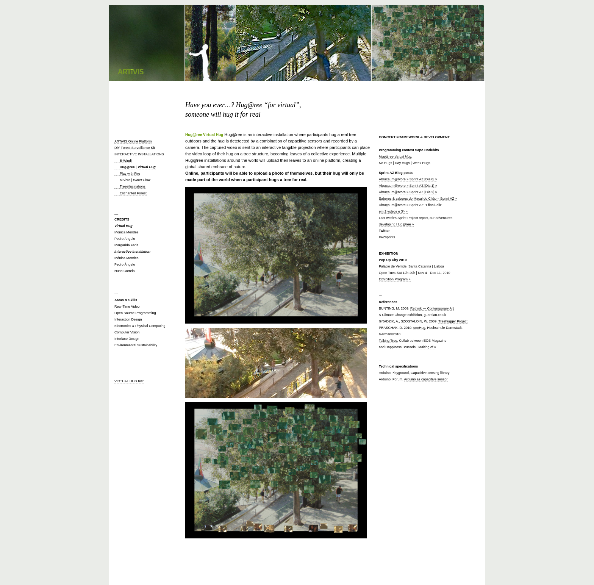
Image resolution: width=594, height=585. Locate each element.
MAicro (125, 180)
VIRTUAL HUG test (129, 381)
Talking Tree (388, 341)
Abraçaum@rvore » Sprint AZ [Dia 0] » (408, 179)
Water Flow (141, 180)
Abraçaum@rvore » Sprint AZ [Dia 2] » (408, 192)
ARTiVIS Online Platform (133, 141)
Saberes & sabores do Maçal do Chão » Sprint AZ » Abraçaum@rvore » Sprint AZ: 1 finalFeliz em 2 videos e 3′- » (418, 205)
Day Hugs (402, 163)
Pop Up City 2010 (393, 260)
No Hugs (385, 163)
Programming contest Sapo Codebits (409, 150)
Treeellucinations (132, 186)
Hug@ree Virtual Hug (395, 156)
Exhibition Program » (395, 279)
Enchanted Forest (133, 193)
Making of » (427, 347)
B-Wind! (123, 161)
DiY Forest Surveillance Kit (134, 148)
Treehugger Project (452, 321)
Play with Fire (130, 173)
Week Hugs (421, 163)
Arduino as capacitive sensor (426, 379)
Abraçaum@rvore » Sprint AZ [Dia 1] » (408, 186)
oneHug (419, 328)
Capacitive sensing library (430, 373)
